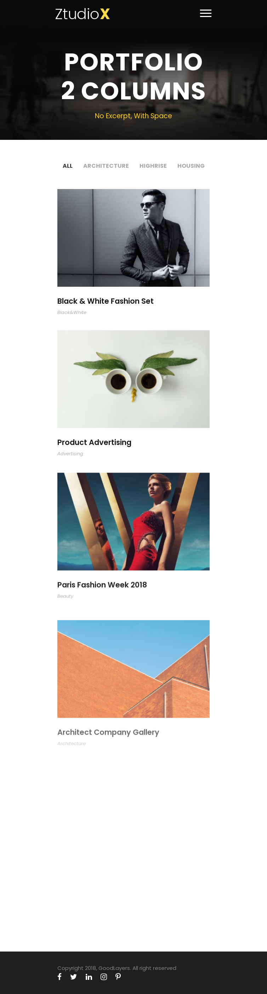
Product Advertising (94, 444)
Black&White (71, 312)
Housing (191, 166)
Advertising (70, 454)
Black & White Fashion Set (105, 301)
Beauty (65, 601)
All (68, 166)
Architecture (106, 166)
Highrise (153, 166)
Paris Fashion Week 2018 (102, 590)
